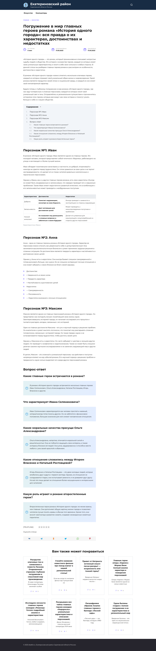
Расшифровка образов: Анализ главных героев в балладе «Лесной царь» (92, 608)
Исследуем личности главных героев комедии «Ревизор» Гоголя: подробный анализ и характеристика (35, 609)
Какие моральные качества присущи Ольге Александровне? (57, 131)
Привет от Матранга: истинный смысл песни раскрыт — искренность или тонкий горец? (92, 566)
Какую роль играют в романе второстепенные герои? (54, 139)
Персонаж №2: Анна (38, 115)
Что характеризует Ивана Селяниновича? (50, 128)
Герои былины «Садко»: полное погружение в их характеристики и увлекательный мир (120, 608)
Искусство (28, 13)
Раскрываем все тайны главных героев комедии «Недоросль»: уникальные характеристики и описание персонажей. (63, 610)
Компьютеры (41, 13)
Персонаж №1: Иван (38, 112)
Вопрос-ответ (35, 122)
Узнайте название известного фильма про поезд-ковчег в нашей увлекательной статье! (63, 567)
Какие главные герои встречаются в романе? (51, 125)
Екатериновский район (50, 4)
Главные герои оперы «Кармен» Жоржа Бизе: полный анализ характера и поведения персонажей (120, 567)
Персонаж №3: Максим (39, 118)
